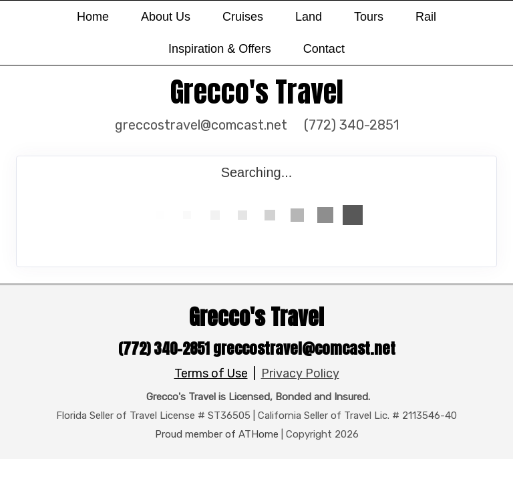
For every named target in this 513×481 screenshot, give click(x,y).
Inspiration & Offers (219, 48)
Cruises (242, 16)
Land (308, 16)
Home (93, 16)
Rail (425, 16)
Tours (368, 16)
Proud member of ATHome (217, 434)
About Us (165, 16)
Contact (324, 48)
